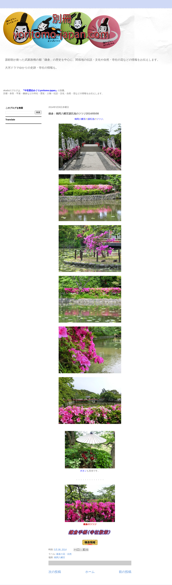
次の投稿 (54, 571)
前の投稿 (125, 571)
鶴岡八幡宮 (59, 557)
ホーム (90, 571)
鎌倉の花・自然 (64, 554)
